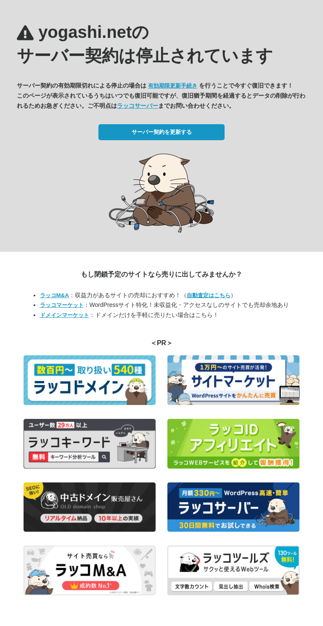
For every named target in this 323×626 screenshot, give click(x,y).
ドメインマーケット (64, 315)
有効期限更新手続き (172, 86)
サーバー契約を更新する (162, 132)
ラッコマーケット (62, 305)
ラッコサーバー (137, 105)
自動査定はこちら (208, 295)
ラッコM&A (54, 295)
